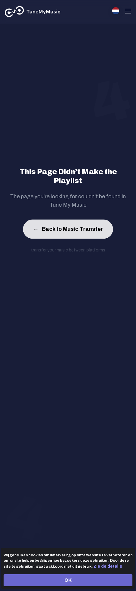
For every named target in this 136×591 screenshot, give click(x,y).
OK (68, 580)
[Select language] (115, 10)
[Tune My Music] (33, 12)
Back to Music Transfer (68, 230)
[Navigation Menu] (128, 12)
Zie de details (107, 566)
